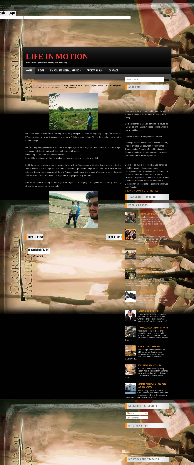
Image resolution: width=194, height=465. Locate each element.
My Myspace (130, 447)
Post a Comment (35, 256)
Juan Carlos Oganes (112, 85)
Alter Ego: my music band (136, 452)
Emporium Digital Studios (65, 70)
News (41, 70)
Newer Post (35, 237)
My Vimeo (129, 437)
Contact (113, 70)
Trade (30, 80)
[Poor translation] (11, 13)
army (66, 85)
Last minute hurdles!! (148, 311)
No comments (70, 87)
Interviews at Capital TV (149, 365)
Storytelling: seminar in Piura (152, 327)
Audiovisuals (95, 70)
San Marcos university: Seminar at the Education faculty (149, 272)
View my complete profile (142, 191)
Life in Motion (57, 56)
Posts (130, 413)
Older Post (115, 237)
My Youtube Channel (134, 442)
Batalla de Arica (75, 85)
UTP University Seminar (148, 346)
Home (29, 70)
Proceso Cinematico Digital (36, 87)
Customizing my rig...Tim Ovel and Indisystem (151, 386)
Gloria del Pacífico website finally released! (151, 252)
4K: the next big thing (147, 292)
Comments (133, 418)
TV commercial (54, 87)
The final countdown (147, 213)
